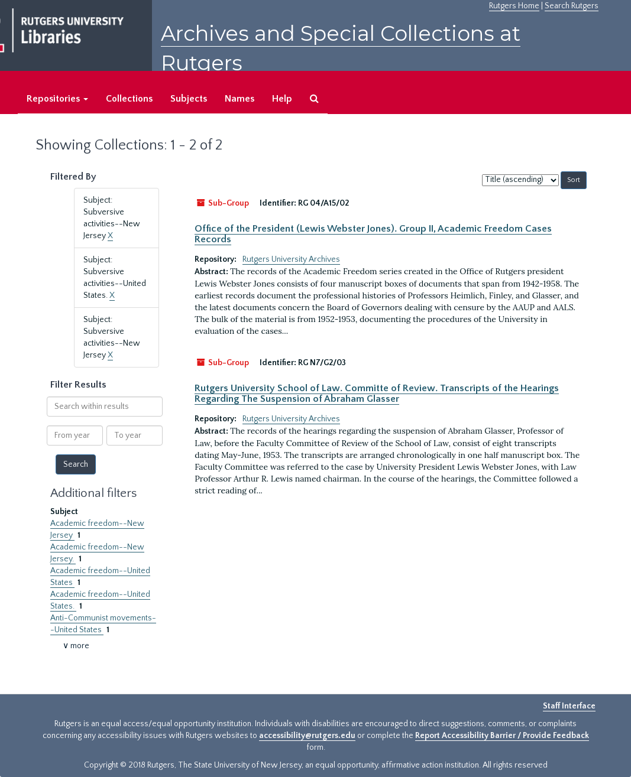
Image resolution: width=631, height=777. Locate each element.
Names (239, 98)
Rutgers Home (514, 6)
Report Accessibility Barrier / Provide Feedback (502, 735)
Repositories (57, 98)
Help (282, 98)
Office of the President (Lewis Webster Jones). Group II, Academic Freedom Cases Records (373, 234)
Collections (129, 98)
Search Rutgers (571, 6)
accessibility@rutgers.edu (307, 735)
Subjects (188, 98)
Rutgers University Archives (291, 259)
